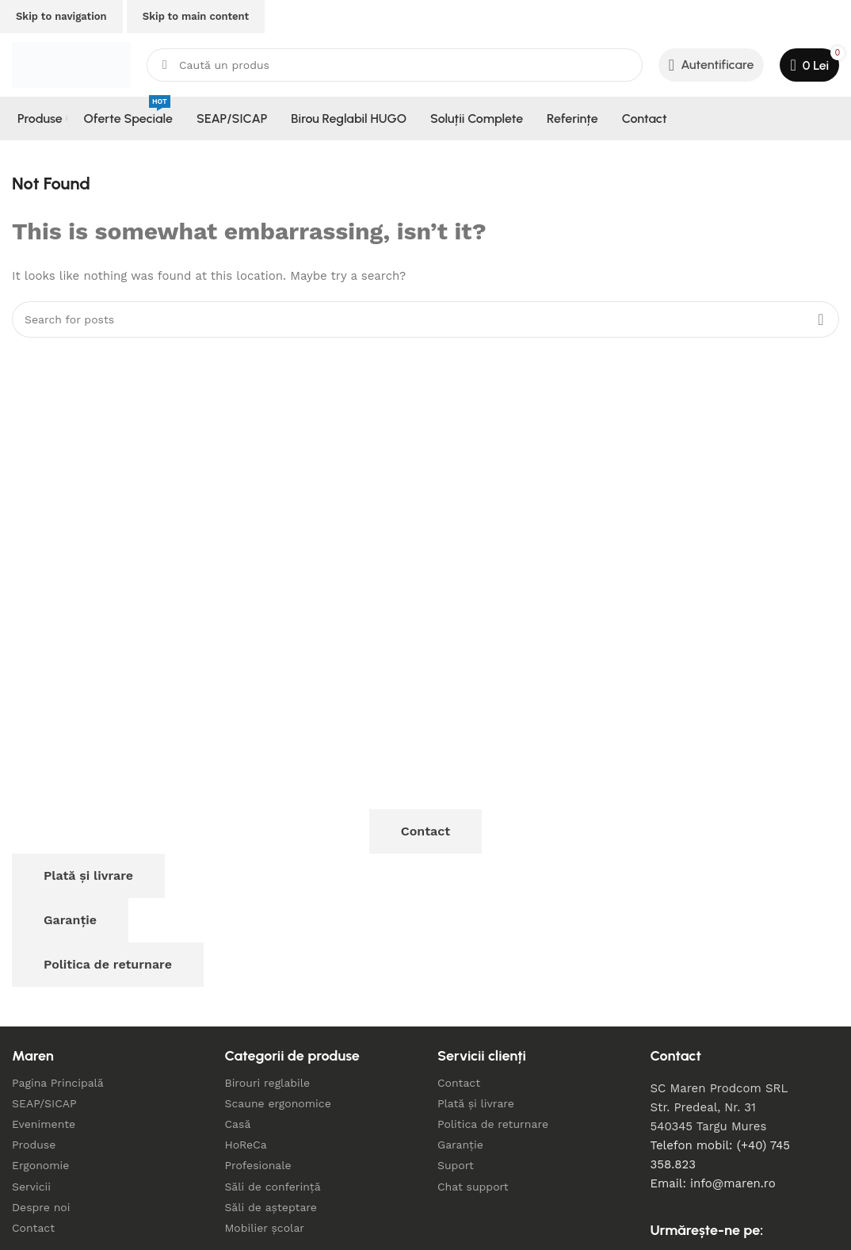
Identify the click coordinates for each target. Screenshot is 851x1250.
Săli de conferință (273, 1186)
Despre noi (41, 1207)
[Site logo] (71, 64)
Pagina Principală (58, 1082)
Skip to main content (196, 16)
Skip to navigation (61, 16)
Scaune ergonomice (278, 1103)
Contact (425, 831)
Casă (238, 1124)
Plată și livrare (88, 875)
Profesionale (258, 1165)
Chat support (473, 1186)
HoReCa (246, 1144)
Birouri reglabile (268, 1082)
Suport (455, 1165)
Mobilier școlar (265, 1227)
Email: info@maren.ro (713, 1183)
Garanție (70, 919)
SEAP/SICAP (44, 1103)
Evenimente (43, 1124)
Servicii (31, 1186)
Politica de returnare (108, 964)
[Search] (395, 65)
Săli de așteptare (271, 1207)
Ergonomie (40, 1165)
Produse (33, 1144)
